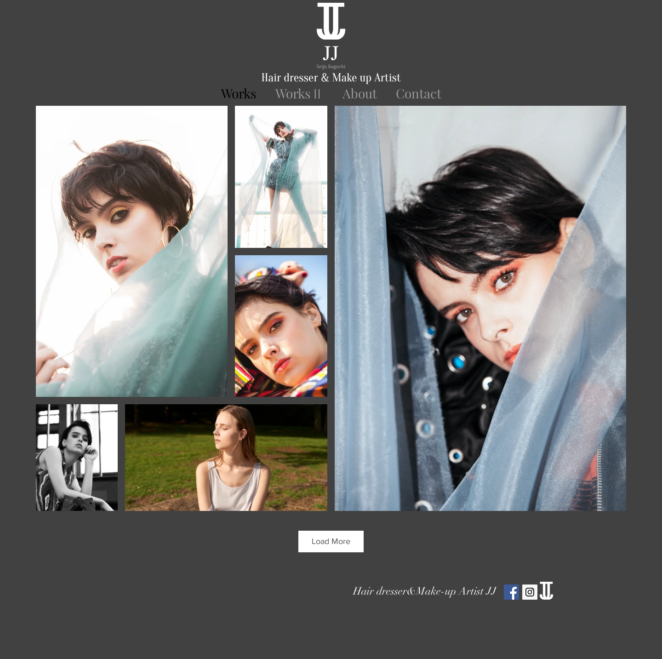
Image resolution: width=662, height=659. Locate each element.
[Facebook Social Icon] (511, 592)
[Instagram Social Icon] (529, 592)
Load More (331, 541)
